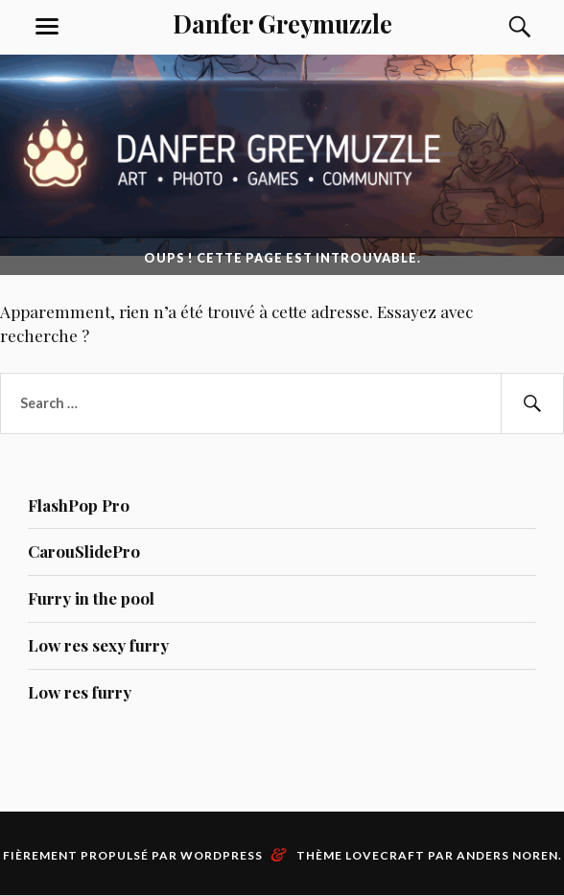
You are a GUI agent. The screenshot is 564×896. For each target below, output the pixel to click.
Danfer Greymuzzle (282, 23)
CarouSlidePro (84, 551)
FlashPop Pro (78, 505)
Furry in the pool (91, 598)
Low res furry (79, 691)
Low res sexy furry (98, 644)
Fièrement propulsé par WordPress (133, 855)
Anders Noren (507, 855)
